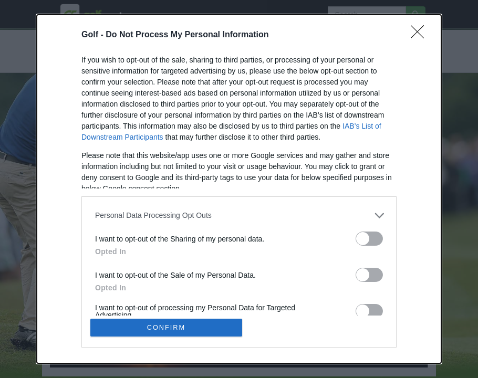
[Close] (421, 35)
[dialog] (239, 189)
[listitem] (239, 214)
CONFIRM (166, 327)
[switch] (369, 238)
